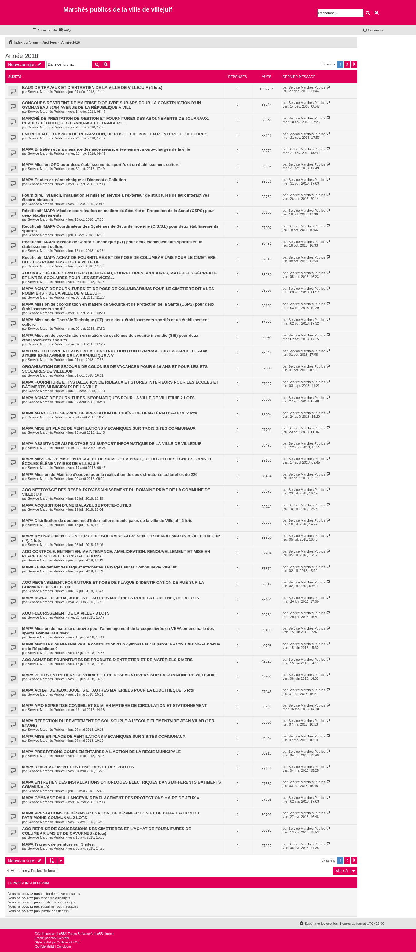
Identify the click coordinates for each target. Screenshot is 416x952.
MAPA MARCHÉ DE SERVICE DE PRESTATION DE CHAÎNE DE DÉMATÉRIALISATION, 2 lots (109, 413)
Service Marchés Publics (46, 92)
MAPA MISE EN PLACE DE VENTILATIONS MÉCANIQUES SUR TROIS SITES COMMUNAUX (109, 428)
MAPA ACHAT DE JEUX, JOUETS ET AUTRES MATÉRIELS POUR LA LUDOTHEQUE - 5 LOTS (110, 598)
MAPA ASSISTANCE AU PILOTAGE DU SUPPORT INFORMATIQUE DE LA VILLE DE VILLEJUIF (111, 443)
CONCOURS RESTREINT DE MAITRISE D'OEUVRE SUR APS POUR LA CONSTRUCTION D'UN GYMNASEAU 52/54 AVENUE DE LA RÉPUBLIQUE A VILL (111, 105)
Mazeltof (66, 942)
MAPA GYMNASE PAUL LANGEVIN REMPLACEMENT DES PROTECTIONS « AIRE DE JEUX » (110, 798)
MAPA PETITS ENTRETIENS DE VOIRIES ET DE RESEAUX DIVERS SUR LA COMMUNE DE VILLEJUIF (118, 675)
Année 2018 (21, 56)
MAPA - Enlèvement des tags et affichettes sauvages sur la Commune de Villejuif (99, 567)
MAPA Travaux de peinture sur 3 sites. (58, 844)
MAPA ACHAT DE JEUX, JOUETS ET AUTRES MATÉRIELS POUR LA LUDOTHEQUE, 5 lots (108, 690)
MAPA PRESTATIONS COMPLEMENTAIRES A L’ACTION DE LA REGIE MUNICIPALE (101, 751)
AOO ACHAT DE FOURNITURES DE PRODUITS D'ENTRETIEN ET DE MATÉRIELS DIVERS (107, 659)
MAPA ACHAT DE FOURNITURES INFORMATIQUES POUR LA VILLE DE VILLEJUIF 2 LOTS (108, 397)
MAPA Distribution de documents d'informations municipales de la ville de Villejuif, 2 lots (107, 520)
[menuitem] (64, 30)
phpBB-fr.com (59, 938)
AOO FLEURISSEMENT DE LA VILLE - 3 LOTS (66, 613)
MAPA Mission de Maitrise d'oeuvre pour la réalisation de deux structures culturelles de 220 (109, 474)
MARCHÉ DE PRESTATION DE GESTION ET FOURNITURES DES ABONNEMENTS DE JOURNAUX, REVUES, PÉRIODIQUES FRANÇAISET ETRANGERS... (115, 120)
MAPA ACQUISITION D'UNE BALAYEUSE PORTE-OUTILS (76, 505)
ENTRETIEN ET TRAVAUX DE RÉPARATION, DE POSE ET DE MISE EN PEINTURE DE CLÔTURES (114, 134)
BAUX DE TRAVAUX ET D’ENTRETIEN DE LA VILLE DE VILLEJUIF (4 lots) (92, 87)
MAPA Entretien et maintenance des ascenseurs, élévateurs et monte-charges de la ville (106, 149)
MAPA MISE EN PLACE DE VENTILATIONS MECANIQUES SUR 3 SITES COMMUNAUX (104, 736)
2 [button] (347, 64)
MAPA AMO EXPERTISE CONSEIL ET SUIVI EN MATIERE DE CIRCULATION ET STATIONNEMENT (114, 705)
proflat (47, 942)
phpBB (60, 933)
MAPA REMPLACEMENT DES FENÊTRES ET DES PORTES (78, 767)
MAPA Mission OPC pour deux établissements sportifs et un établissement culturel (101, 164)
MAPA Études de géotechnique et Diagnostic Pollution (74, 180)
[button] (354, 64)
